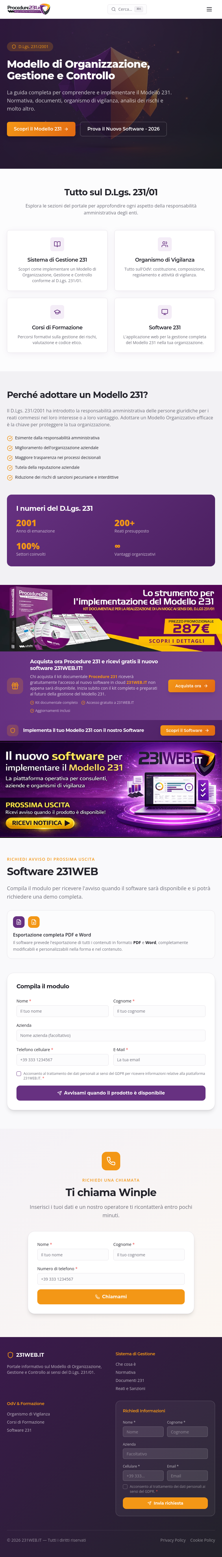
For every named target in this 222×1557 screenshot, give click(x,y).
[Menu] (209, 9)
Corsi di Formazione (26, 1422)
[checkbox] (18, 1073)
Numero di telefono (57, 1268)
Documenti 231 (130, 1380)
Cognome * (176, 1422)
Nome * (129, 1422)
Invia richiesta (165, 1503)
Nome (23, 1001)
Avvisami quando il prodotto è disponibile (111, 1093)
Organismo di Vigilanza (28, 1414)
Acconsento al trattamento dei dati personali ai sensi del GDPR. (167, 1489)
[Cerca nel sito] (127, 9)
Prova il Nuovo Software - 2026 (123, 129)
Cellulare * (131, 1466)
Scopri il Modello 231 (41, 129)
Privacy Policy (173, 1540)
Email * (173, 1466)
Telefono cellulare (34, 1049)
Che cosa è (126, 1364)
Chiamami (111, 1296)
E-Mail (120, 1049)
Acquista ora (191, 685)
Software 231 (19, 1430)
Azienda (24, 1025)
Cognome (124, 1001)
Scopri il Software (187, 730)
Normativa (126, 1372)
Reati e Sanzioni (130, 1388)
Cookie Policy (202, 1540)
